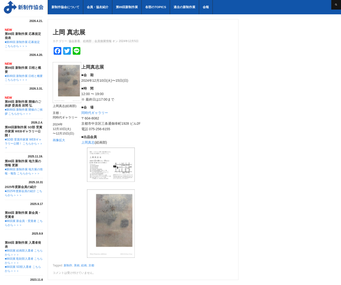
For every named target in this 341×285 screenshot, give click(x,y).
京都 (91, 265)
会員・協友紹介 (97, 7)
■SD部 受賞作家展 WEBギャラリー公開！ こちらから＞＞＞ (24, 143)
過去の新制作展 (184, 7)
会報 (206, 7)
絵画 (84, 265)
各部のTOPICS (155, 7)
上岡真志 (88, 142)
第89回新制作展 (127, 7)
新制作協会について (65, 7)
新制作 (68, 265)
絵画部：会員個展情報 (97, 41)
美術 (77, 265)
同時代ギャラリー (94, 113)
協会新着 (74, 41)
